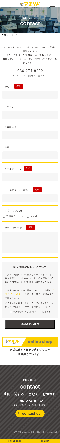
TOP (4, 35)
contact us (31, 413)
